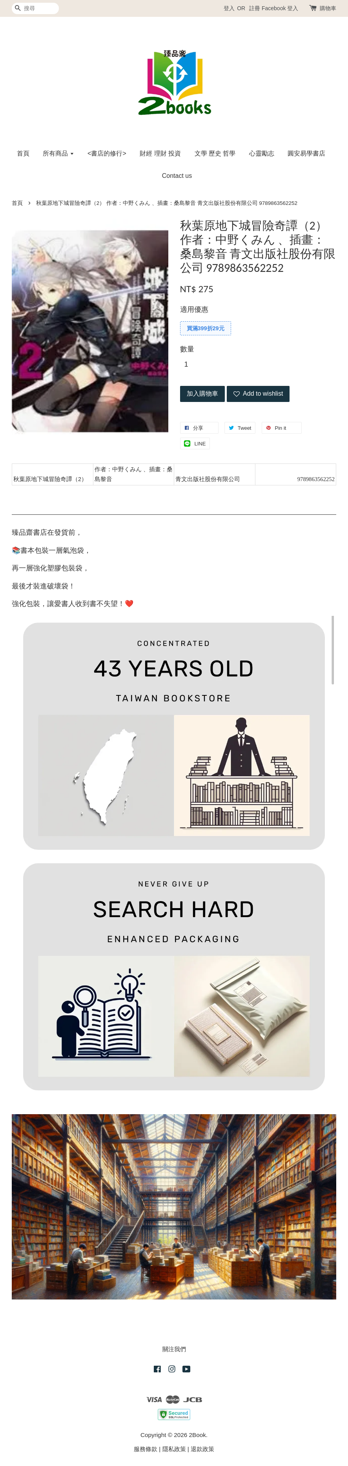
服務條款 (145, 1449)
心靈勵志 (261, 153)
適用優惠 (194, 309)
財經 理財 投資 (160, 153)
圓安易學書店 (306, 153)
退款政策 (202, 1449)
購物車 (328, 8)
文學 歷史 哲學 (215, 153)
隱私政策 (174, 1449)
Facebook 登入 (280, 8)
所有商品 (58, 153)
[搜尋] (35, 8)
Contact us (177, 175)
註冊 (254, 8)
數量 (187, 349)
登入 (229, 8)
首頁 (23, 153)
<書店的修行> (106, 153)
